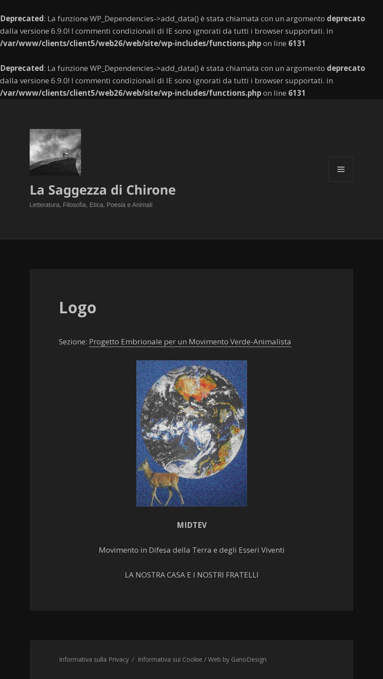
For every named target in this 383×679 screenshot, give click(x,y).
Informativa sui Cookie (170, 659)
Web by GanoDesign (237, 659)
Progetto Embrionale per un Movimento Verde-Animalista (190, 341)
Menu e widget (341, 181)
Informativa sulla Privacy (94, 659)
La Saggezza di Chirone (103, 189)
